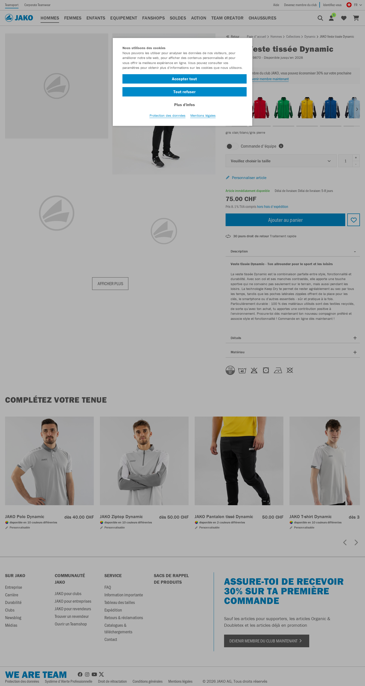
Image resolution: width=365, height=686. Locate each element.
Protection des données (168, 116)
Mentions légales (203, 116)
